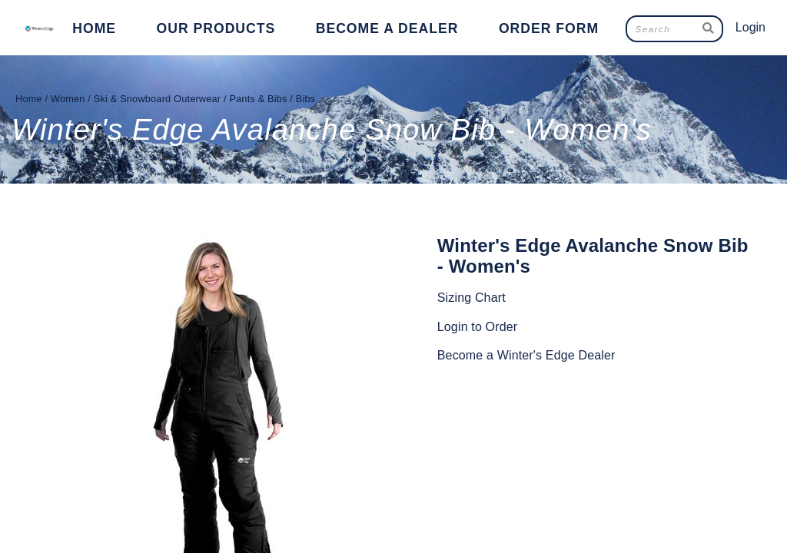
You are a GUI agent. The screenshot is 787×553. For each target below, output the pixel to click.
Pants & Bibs (258, 98)
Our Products (216, 28)
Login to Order (477, 326)
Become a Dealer (387, 28)
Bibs (306, 98)
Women (68, 98)
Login (750, 27)
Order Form (549, 28)
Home (94, 28)
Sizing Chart (471, 297)
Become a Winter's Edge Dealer (526, 355)
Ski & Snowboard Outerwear (157, 98)
